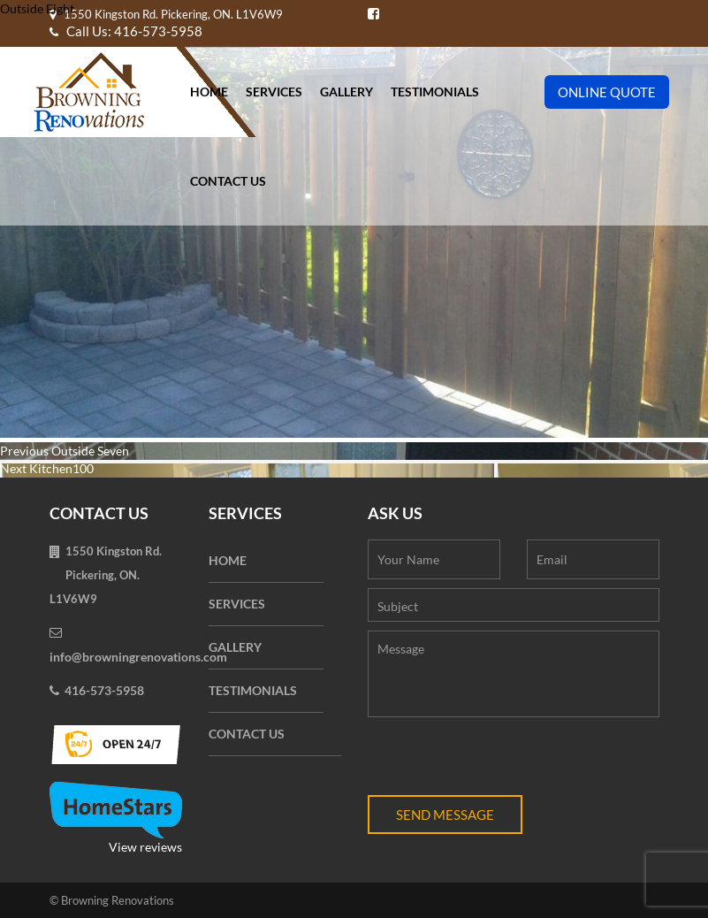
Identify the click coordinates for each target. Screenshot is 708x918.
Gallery (346, 91)
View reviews (115, 818)
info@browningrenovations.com (138, 656)
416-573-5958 (104, 690)
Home (209, 91)
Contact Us (228, 180)
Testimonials (435, 91)
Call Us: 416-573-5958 (125, 31)
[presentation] (502, 760)
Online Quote (607, 92)
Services (274, 91)
